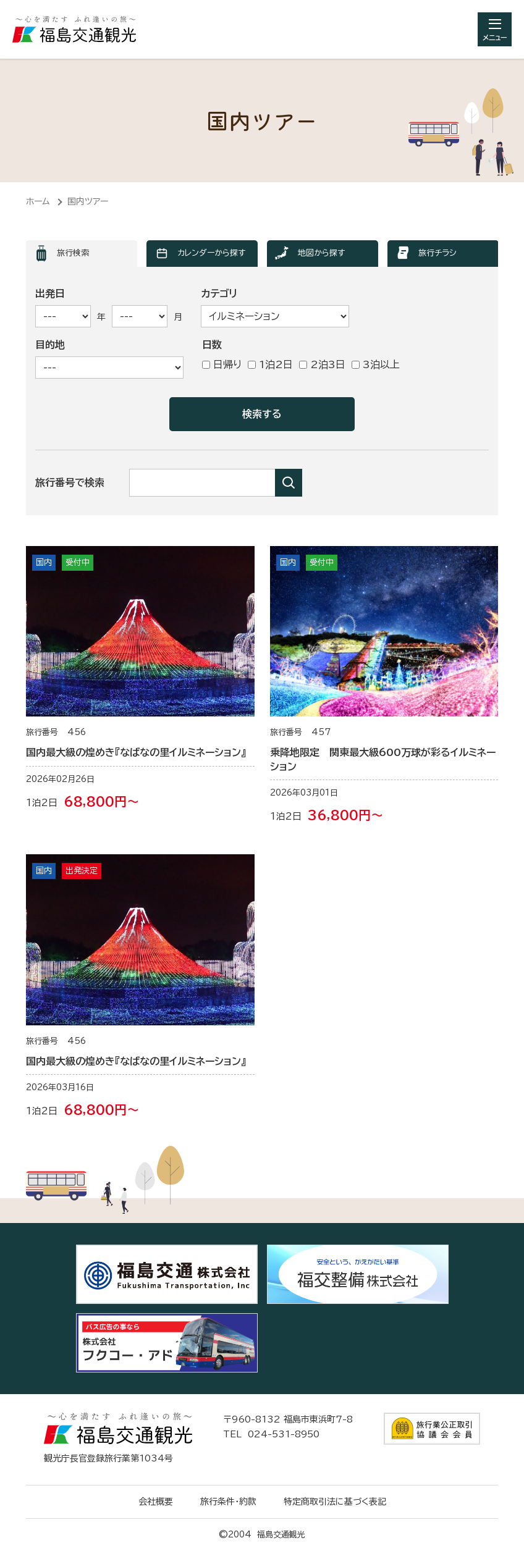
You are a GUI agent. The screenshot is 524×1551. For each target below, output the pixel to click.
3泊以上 (376, 364)
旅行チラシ (437, 253)
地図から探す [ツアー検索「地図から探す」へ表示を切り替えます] (321, 253)
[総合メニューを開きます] (495, 29)
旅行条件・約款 (228, 1501)
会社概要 (155, 1501)
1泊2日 (270, 364)
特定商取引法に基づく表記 (335, 1501)
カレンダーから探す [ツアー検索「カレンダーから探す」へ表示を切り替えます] (211, 253)
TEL (271, 1434)
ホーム (38, 201)
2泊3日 (322, 364)
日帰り (222, 364)
